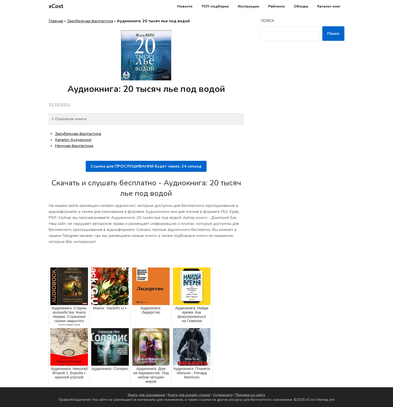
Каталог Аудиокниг (73, 140)
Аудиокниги (223, 394)
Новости (184, 6)
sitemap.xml (325, 399)
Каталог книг (328, 6)
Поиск (267, 20)
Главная (56, 21)
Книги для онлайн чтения (189, 394)
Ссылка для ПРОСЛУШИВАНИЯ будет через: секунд (146, 166)
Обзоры (301, 6)
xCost (56, 6)
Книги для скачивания (146, 394)
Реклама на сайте (250, 394)
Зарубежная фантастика (90, 21)
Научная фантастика (74, 146)
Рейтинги (276, 6)
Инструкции (248, 6)
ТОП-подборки (215, 6)
